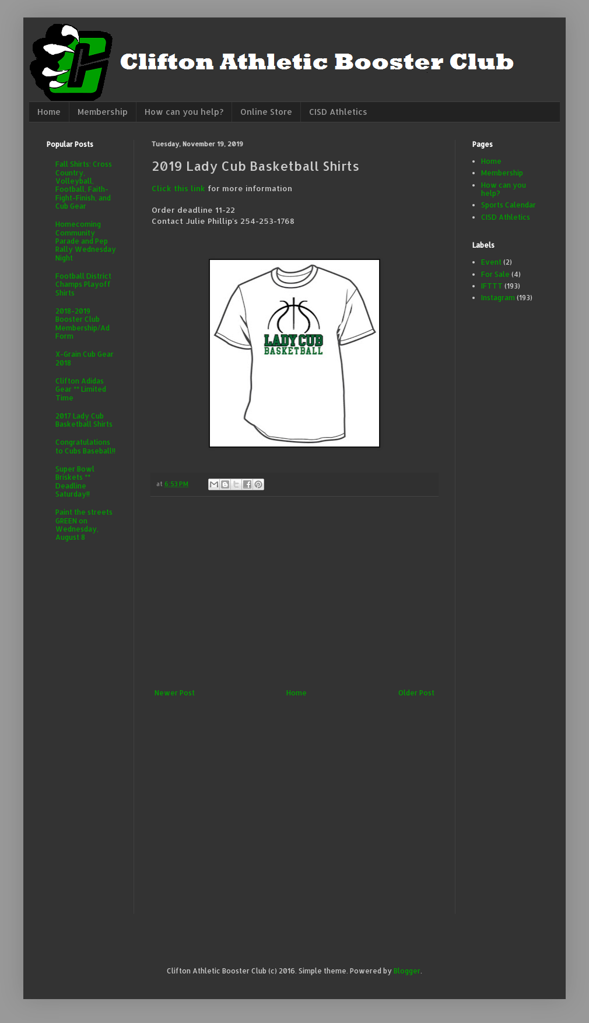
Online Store (266, 112)
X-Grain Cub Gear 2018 (84, 358)
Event (491, 262)
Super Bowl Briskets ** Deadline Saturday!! (74, 481)
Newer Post (175, 692)
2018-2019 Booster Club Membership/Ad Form (82, 323)
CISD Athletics (338, 112)
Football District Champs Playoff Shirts (83, 284)
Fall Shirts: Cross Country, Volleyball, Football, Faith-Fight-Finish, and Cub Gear (83, 185)
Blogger (407, 970)
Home (49, 112)
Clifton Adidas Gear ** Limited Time (80, 389)
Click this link (178, 188)
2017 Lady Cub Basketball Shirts (84, 420)
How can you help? (184, 112)
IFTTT (492, 286)
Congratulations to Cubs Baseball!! (85, 446)
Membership (103, 112)
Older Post (416, 692)
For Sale (495, 274)
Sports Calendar (508, 205)
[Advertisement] (294, 592)
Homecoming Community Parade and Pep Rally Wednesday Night (85, 241)
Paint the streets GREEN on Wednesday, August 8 (84, 525)
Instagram (498, 297)
